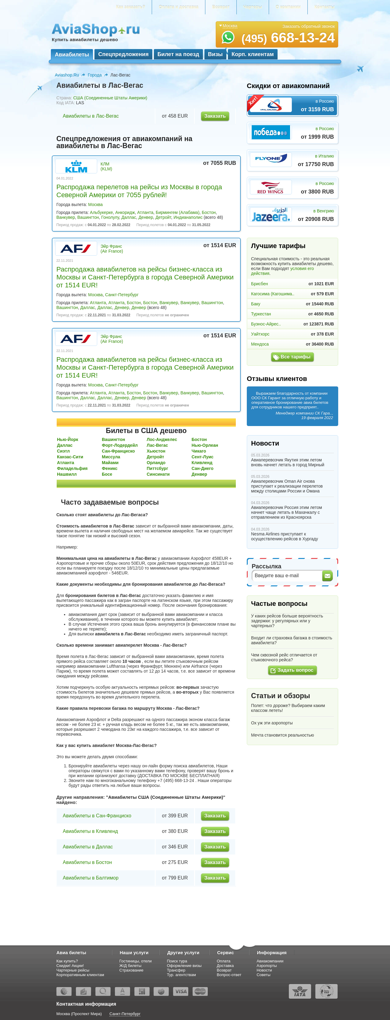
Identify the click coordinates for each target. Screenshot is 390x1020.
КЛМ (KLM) (106, 166)
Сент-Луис (203, 456)
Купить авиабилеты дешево (85, 39)
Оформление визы (184, 965)
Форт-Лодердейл (120, 445)
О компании (288, 7)
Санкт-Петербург (122, 294)
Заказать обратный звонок (308, 26)
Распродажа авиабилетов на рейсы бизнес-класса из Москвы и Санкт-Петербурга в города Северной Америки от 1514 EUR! (145, 277)
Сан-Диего (203, 468)
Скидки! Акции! (70, 965)
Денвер (146, 217)
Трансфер (176, 970)
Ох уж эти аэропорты (272, 722)
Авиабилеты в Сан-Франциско (97, 815)
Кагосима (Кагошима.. (272, 293)
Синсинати (158, 474)
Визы (215, 54)
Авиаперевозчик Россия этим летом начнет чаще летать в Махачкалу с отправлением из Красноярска (286, 512)
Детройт (163, 217)
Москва (95, 204)
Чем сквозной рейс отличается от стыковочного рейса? (284, 657)
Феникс (109, 468)
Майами (110, 462)
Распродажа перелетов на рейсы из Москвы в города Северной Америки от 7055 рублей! (139, 191)
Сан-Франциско (118, 451)
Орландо (156, 462)
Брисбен (259, 283)
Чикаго (199, 451)
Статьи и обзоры (280, 696)
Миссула (111, 456)
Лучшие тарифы (278, 246)
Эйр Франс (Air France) (112, 249)
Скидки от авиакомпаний (288, 86)
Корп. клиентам (253, 54)
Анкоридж (125, 212)
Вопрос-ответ (229, 974)
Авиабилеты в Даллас (88, 846)
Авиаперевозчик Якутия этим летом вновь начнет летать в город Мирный (287, 462)
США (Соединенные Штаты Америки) (110, 97)
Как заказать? (130, 7)
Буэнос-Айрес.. (266, 324)
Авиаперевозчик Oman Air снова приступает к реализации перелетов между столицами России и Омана (287, 486)
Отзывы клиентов (277, 378)
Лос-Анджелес (162, 439)
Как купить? (67, 961)
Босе (107, 474)
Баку (255, 303)
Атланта (145, 212)
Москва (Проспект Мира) (79, 1013)
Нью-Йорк (67, 439)
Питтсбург (157, 468)
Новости (265, 443)
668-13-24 (288, 37)
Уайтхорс (260, 334)
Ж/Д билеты (130, 965)
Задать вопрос (295, 670)
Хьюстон (156, 451)
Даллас (128, 217)
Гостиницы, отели (135, 961)
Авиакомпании (270, 961)
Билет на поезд (178, 54)
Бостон (209, 212)
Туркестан (261, 313)
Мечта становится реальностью (282, 735)
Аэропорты (267, 965)
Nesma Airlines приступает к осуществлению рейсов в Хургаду (284, 536)
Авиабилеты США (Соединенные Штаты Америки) (165, 797)
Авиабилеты (72, 55)
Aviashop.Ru (67, 75)
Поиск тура (177, 961)
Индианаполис (188, 217)
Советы (263, 974)
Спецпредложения (123, 54)
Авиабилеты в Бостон (87, 862)
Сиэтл (63, 451)
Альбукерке (101, 212)
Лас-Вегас (157, 445)
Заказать (215, 116)
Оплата (224, 961)
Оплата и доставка (178, 7)
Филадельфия (72, 468)
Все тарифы (295, 356)
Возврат (220, 7)
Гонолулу (110, 217)
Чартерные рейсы (72, 970)
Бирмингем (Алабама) (178, 212)
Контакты (324, 7)
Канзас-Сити (70, 456)
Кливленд (202, 462)
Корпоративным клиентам (80, 974)
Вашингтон (88, 217)
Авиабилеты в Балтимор (91, 877)
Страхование (131, 970)
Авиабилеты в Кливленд (90, 831)
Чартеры (252, 7)
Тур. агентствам (181, 974)
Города (95, 75)
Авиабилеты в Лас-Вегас (91, 116)
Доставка (225, 965)
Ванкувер (65, 217)
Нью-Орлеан (205, 445)
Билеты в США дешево (146, 431)
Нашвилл (67, 474)
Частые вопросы (279, 603)
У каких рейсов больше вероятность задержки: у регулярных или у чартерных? (287, 620)
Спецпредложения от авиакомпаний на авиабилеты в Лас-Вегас (124, 142)
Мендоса (260, 344)
